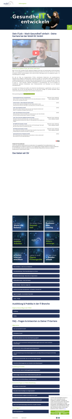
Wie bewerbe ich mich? (17, 333)
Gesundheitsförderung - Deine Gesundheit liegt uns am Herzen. (25, 271)
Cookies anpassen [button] (55, 413)
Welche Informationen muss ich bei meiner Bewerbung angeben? (26, 337)
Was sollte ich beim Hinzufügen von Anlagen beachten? (24, 390)
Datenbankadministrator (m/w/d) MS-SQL (22, 97)
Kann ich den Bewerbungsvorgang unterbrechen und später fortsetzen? (27, 404)
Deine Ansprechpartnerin (18, 411)
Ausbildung (15, 311)
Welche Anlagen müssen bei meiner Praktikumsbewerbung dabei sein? (27, 374)
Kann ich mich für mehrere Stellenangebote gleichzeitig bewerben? (26, 348)
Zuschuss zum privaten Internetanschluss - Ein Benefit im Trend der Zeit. (27, 289)
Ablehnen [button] (65, 413)
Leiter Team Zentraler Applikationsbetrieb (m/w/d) (23, 117)
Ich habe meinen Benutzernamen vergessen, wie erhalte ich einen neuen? (27, 399)
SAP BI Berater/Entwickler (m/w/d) (20, 128)
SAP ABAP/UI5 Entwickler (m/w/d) (20, 123)
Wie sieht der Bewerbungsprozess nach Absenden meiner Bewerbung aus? (27, 363)
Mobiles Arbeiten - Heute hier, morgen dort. (21, 284)
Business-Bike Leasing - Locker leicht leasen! (22, 280)
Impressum (24, 417)
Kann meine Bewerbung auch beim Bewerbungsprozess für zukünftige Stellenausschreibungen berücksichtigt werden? (34, 353)
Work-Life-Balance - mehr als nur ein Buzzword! (22, 266)
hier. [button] (65, 408)
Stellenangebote (22, 3)
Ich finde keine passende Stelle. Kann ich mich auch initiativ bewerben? (27, 358)
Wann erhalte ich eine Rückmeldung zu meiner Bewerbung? (24, 379)
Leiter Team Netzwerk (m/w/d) (19, 107)
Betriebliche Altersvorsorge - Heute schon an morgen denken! (25, 275)
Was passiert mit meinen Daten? (19, 386)
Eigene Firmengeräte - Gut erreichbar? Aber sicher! (23, 294)
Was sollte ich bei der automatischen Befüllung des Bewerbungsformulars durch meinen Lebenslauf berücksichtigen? (32, 343)
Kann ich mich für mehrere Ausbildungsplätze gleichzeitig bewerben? (26, 370)
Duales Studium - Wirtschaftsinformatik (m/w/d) (23, 102)
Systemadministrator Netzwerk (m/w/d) (21, 133)
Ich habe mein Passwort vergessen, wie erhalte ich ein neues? (25, 395)
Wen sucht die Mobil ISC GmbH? (19, 328)
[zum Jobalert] (69, 27)
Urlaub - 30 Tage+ (16, 298)
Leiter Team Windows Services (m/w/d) (21, 112)
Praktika (15, 316)
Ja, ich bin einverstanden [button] (60, 411)
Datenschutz (15, 417)
